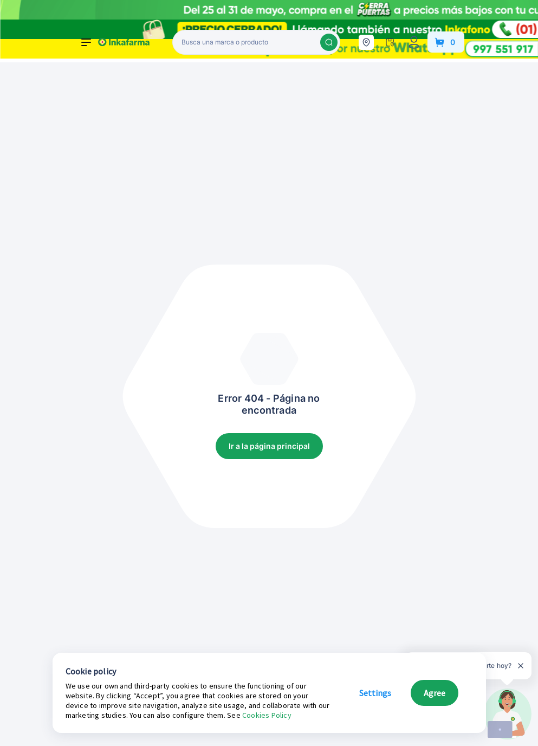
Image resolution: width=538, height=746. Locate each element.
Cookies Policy (266, 715)
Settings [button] (375, 692)
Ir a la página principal (269, 446)
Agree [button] (434, 692)
